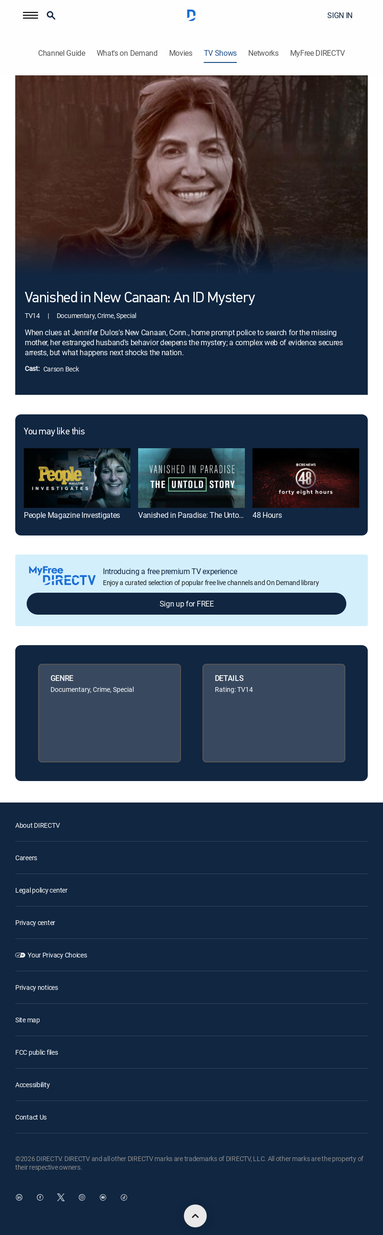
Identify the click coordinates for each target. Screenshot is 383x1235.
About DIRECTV (37, 825)
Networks (263, 53)
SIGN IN (340, 15)
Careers (26, 857)
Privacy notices (36, 987)
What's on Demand (127, 53)
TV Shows (220, 53)
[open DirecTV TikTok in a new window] (124, 1197)
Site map (27, 1019)
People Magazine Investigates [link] (72, 515)
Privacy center (35, 922)
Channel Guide (61, 53)
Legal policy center (41, 890)
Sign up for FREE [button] (187, 603)
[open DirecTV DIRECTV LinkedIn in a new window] (19, 1197)
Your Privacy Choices (57, 954)
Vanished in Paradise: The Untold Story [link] (200, 515)
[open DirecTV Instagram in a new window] (82, 1197)
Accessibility (32, 1084)
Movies (180, 53)
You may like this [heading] (54, 432)
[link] (77, 478)
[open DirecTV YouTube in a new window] (103, 1197)
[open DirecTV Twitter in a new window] (61, 1197)
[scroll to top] (195, 1216)
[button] (30, 15)
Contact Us (31, 1117)
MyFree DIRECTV (317, 53)
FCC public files (36, 1052)
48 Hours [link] (267, 515)
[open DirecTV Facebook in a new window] (40, 1197)
